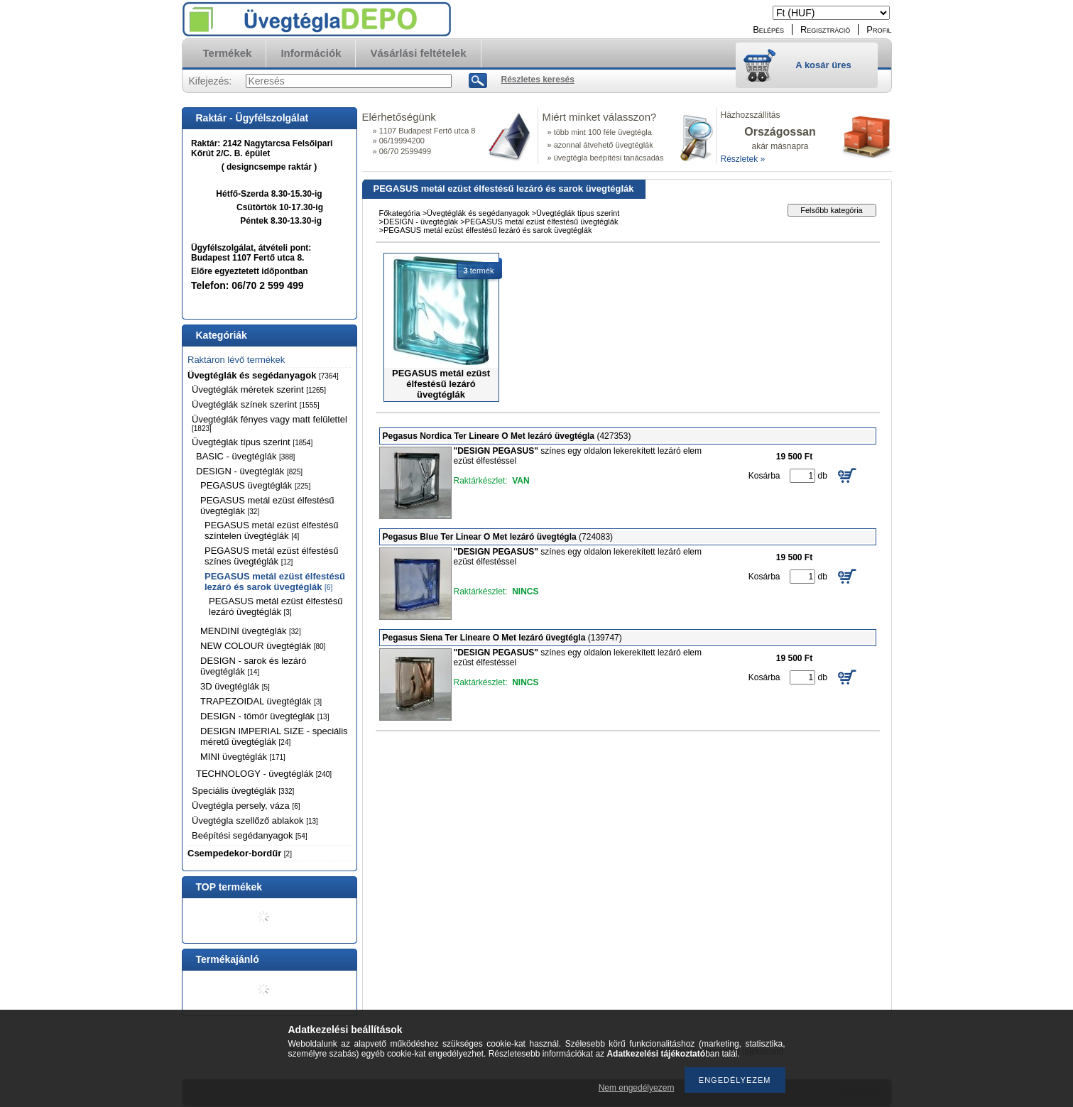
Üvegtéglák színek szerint (256, 404)
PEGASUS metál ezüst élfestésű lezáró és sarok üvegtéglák (275, 581)
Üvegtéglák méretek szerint (259, 389)
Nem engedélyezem (637, 1088)
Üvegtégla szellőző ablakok (255, 820)
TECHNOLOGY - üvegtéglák (264, 773)
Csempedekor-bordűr (239, 853)
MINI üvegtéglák (242, 756)
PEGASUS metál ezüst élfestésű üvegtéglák (542, 221)
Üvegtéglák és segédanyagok (263, 375)
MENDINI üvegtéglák (250, 631)
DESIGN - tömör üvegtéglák (264, 716)
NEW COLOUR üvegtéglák (262, 645)
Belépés (768, 29)
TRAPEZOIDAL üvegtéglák (261, 701)
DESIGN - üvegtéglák (249, 471)
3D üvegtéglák (235, 686)
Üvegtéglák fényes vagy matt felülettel (269, 423)
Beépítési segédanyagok (249, 835)
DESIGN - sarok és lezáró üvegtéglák (253, 666)
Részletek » (743, 159)
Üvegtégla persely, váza (246, 805)
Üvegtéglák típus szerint (252, 442)
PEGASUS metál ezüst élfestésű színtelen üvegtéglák (272, 530)
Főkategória (399, 213)
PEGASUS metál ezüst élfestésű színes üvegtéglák (272, 556)
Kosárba (764, 476)
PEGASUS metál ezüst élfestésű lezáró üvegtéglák (276, 606)
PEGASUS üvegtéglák (255, 485)
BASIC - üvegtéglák (245, 456)
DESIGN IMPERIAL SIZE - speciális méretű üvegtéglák (274, 736)
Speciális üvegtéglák (243, 790)
